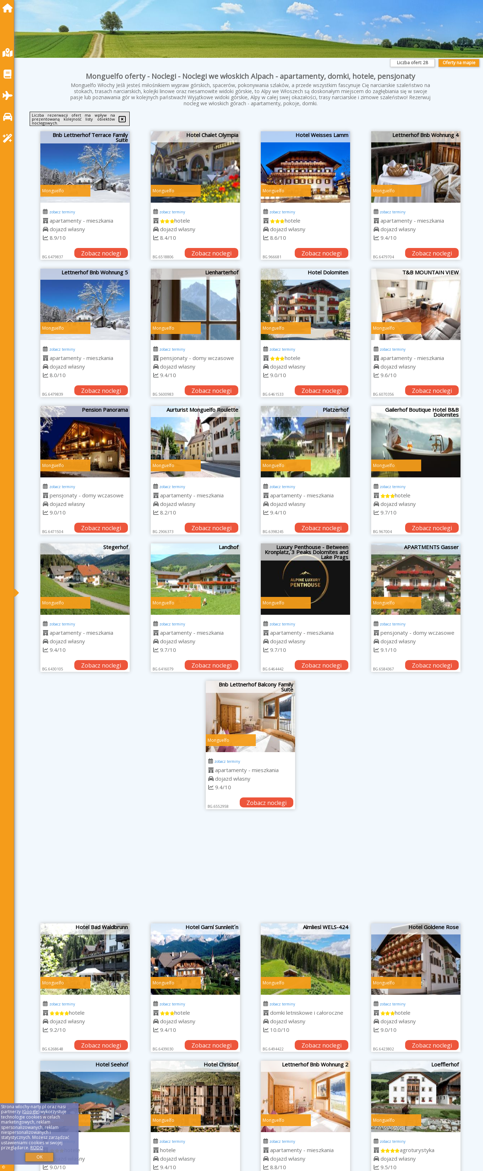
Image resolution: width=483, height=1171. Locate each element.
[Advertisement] (250, 870)
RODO (36, 1148)
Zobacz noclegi (101, 253)
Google (30, 1112)
